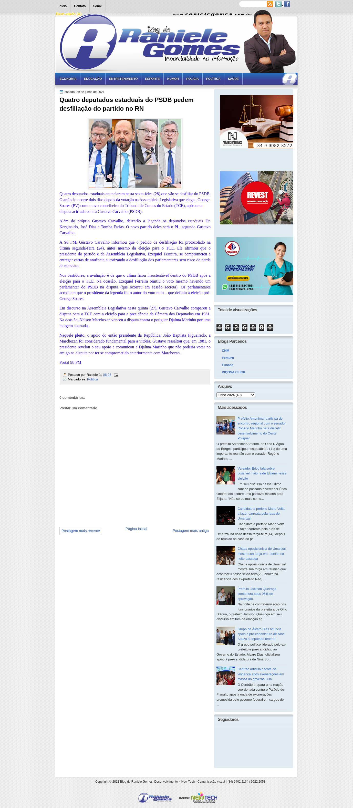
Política (213, 79)
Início (63, 6)
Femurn (228, 358)
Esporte (152, 79)
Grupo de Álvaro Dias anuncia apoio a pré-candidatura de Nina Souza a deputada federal (261, 634)
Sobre (97, 6)
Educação (93, 79)
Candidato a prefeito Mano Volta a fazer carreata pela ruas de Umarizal (261, 514)
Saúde (233, 79)
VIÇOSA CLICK (233, 372)
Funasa (227, 365)
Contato (80, 6)
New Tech (188, 781)
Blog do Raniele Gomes (136, 781)
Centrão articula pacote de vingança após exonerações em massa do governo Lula (260, 674)
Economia (68, 79)
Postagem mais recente (80, 531)
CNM (225, 351)
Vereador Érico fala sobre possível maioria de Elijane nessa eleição (261, 473)
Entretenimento (123, 79)
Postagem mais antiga (191, 531)
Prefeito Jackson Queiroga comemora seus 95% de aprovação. (256, 594)
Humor (173, 79)
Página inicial (136, 529)
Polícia (192, 79)
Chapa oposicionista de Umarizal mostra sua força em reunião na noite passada (261, 554)
